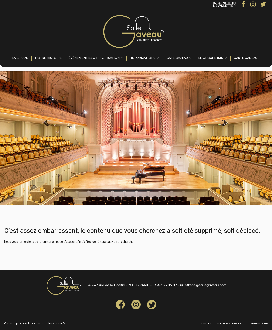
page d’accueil (65, 241)
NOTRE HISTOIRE (48, 58)
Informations (143, 58)
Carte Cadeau (245, 58)
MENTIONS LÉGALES (229, 323)
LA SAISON (20, 58)
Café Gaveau (177, 58)
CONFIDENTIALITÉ (257, 323)
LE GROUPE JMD (210, 58)
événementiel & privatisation (94, 58)
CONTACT (205, 323)
